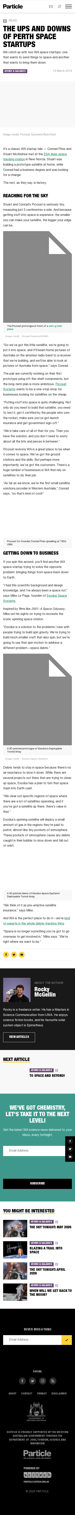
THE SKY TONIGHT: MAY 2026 (50, 1227)
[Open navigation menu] (68, 6)
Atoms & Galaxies (15, 71)
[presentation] (33, 1166)
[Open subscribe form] (51, 6)
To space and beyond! (47, 1076)
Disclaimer (59, 1393)
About (12, 1393)
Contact (26, 1393)
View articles (19, 1037)
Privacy (42, 1393)
